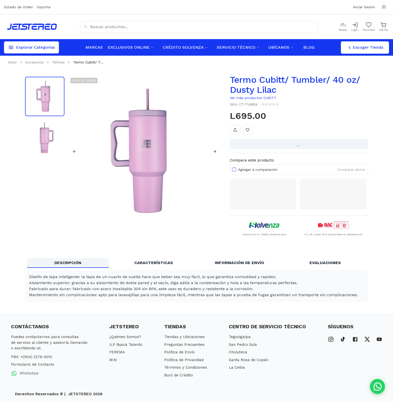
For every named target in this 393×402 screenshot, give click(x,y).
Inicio (12, 62)
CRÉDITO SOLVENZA (185, 47)
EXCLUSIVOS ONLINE (131, 47)
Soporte (44, 7)
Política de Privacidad (184, 360)
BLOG (309, 47)
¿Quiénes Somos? (125, 337)
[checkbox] (234, 170)
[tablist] (196, 263)
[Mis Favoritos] (369, 27)
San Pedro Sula (243, 344)
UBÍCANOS (280, 47)
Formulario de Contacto (32, 364)
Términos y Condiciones (185, 367)
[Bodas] (343, 27)
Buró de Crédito (178, 375)
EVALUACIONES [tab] (325, 262)
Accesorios (34, 62)
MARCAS (94, 47)
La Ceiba (237, 367)
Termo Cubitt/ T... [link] (88, 62)
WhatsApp (25, 373)
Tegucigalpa (240, 337)
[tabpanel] (196, 286)
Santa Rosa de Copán (248, 360)
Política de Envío (179, 352)
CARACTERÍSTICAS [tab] (153, 262)
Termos (58, 62)
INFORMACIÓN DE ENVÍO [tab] (239, 262)
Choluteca (238, 352)
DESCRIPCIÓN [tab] (67, 262)
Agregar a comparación (257, 169)
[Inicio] (32, 26)
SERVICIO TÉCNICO (238, 47)
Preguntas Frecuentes (184, 344)
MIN (113, 360)
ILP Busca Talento (125, 344)
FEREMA (117, 352)
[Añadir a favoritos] (247, 130)
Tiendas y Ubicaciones (184, 337)
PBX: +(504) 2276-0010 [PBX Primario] (31, 357)
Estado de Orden (18, 7)
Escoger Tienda (365, 48)
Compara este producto (252, 160)
